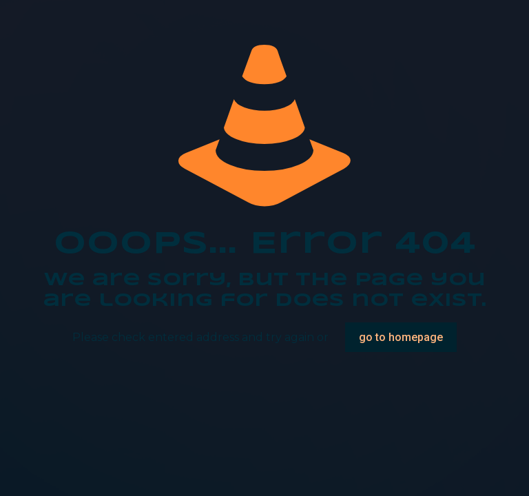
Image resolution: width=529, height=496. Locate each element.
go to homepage (401, 337)
